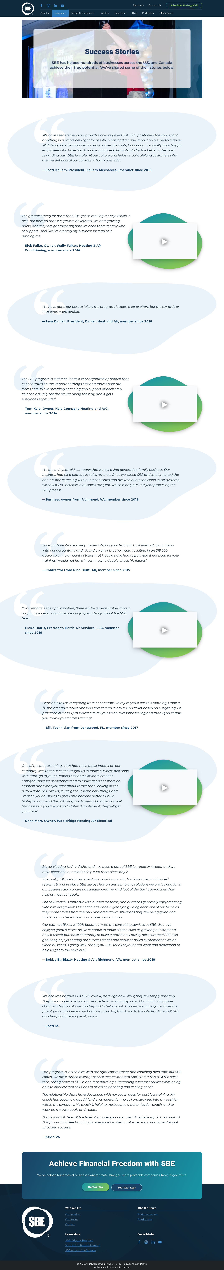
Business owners (148, 1213)
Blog (134, 13)
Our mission (72, 1213)
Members (138, 5)
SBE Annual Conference (80, 1249)
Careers (70, 1223)
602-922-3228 (129, 1186)
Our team (71, 1218)
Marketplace (166, 13)
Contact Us (155, 5)
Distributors (145, 1218)
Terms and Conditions (135, 1263)
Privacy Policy (113, 1263)
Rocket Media (122, 1266)
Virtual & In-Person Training (82, 1244)
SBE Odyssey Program (79, 1239)
